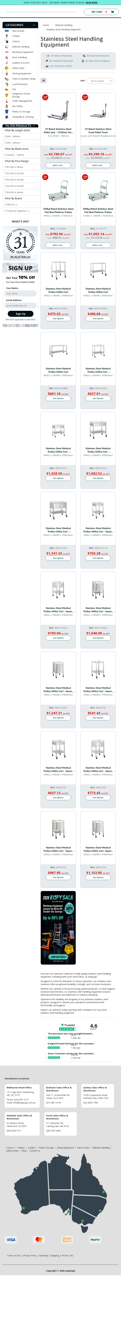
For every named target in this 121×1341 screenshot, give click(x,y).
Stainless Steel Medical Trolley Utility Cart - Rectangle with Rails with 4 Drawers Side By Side (58, 530)
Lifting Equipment (65, 1147)
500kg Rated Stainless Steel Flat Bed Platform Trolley (98, 210)
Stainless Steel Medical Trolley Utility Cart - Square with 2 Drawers (58, 609)
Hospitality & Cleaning (23, 116)
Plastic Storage (46, 1147)
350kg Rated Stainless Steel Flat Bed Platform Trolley (58, 210)
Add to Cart (57, 165)
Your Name (12, 288)
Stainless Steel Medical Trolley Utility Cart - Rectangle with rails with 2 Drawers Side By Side (98, 450)
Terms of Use (13, 1255)
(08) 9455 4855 (53, 1130)
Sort (82, 80)
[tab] (20, 25)
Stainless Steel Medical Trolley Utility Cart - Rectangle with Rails (98, 370)
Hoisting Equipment (21, 73)
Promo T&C (68, 1255)
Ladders (32, 1147)
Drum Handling (19, 57)
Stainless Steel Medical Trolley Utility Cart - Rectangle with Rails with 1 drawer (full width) (58, 450)
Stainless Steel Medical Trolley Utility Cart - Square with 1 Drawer (98, 530)
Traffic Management (22, 100)
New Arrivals (18, 30)
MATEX (12, 204)
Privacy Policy (29, 1255)
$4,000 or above (15, 192)
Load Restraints (20, 84)
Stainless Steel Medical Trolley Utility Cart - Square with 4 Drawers (58, 689)
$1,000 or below (15, 167)
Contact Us (34, 1150)
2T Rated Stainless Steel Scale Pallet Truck (98, 130)
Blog (24, 1150)
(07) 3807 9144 (53, 1102)
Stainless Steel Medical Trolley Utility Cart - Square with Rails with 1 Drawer (58, 769)
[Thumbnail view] (44, 80)
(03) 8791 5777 (21, 1099)
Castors (16, 41)
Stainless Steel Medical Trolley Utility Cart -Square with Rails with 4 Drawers (98, 849)
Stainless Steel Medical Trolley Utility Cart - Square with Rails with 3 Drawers (58, 849)
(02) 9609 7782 (90, 1102)
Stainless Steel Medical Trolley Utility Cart (58, 290)
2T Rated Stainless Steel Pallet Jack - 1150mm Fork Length (58, 130)
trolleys (80, 976)
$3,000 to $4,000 (15, 186)
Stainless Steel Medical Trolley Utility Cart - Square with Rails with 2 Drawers (98, 769)
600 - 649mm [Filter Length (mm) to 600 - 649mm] (13, 142)
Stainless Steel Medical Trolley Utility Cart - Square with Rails (98, 689)
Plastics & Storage (21, 111)
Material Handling (20, 46)
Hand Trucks (83, 1147)
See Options (58, 318)
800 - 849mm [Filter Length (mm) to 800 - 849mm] (13, 136)
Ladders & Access (21, 62)
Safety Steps (18, 68)
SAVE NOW (92, 2)
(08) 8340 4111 (14, 1130)
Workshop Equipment (22, 52)
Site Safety (17, 106)
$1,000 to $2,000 (15, 173)
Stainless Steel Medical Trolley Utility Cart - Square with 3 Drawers (98, 609)
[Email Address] (20, 305)
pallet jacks (66, 976)
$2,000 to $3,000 (15, 179)
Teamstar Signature (18, 210)
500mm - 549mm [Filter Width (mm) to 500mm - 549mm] (15, 155)
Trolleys (16, 35)
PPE (14, 89)
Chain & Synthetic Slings (24, 78)
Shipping (55, 1255)
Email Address (14, 300)
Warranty (43, 1255)
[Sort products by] (101, 81)
